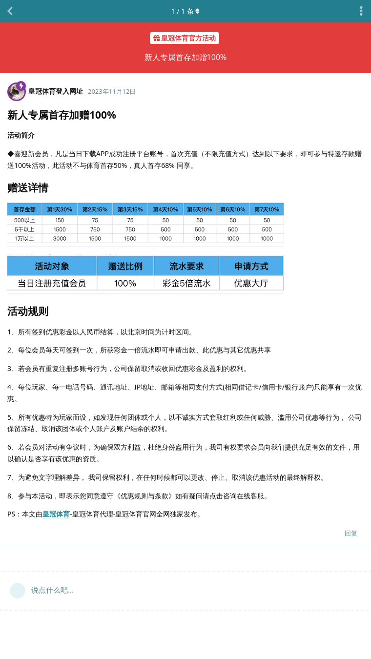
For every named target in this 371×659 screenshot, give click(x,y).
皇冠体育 (56, 513)
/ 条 (185, 11)
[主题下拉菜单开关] (361, 11)
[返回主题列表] (10, 11)
